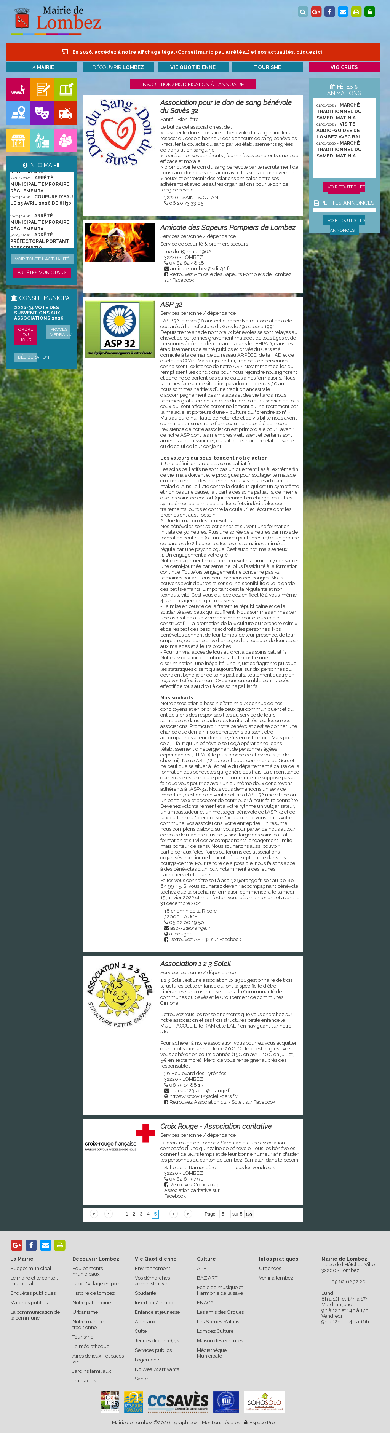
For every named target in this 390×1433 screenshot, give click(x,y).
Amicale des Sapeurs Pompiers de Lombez (227, 227)
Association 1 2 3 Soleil (195, 964)
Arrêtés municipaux (42, 272)
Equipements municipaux (87, 1271)
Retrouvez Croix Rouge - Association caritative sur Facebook (194, 1190)
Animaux (145, 1321)
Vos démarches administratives (152, 1280)
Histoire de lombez (93, 1293)
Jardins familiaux (91, 1371)
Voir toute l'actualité (42, 259)
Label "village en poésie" (99, 1283)
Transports (84, 1381)
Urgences (270, 1268)
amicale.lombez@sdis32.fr (200, 268)
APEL (203, 1268)
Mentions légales (221, 1422)
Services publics (153, 1350)
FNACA (205, 1302)
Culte (141, 1331)
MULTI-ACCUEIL (178, 1026)
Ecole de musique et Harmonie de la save (220, 1290)
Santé (141, 1379)
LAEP (233, 1026)
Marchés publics (29, 1302)
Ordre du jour (25, 335)
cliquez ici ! (310, 52)
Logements (147, 1360)
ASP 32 (171, 304)
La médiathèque (90, 1346)
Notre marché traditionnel (88, 1324)
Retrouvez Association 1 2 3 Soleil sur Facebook (222, 1102)
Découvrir (118, 67)
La (42, 67)
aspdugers (181, 934)
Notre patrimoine (91, 1302)
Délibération (33, 357)
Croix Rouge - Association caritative (216, 1126)
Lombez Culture (215, 1331)
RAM (209, 1026)
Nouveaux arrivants (157, 1369)
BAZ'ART (207, 1278)
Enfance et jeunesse (157, 1312)
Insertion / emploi (155, 1302)
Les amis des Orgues (220, 1312)
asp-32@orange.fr (190, 928)
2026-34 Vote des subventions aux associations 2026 (39, 313)
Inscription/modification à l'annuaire (193, 84)
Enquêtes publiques (33, 1293)
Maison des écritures (220, 1341)
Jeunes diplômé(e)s (157, 1341)
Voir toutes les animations (346, 191)
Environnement (152, 1268)
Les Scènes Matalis (218, 1321)
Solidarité (145, 1293)
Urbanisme (85, 1312)
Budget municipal (30, 1268)
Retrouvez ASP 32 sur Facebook (205, 939)
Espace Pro (259, 1422)
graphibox (186, 1422)
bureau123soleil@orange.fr (200, 1090)
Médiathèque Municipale (212, 1353)
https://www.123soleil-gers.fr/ (204, 1096)
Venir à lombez (276, 1278)
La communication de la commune (35, 1315)
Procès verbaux (61, 332)
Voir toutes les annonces (346, 225)
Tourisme (82, 1337)
